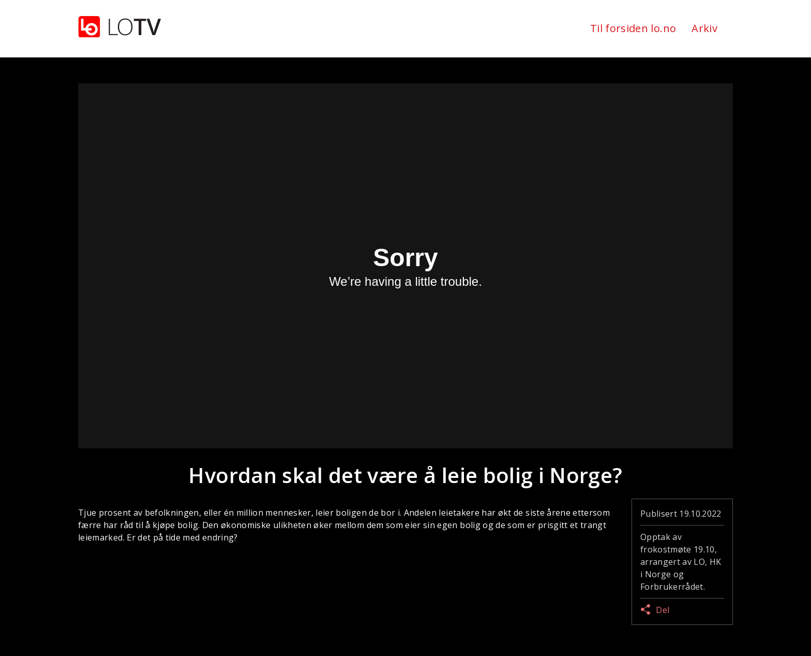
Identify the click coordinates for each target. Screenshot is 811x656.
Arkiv (704, 28)
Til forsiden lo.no (633, 28)
